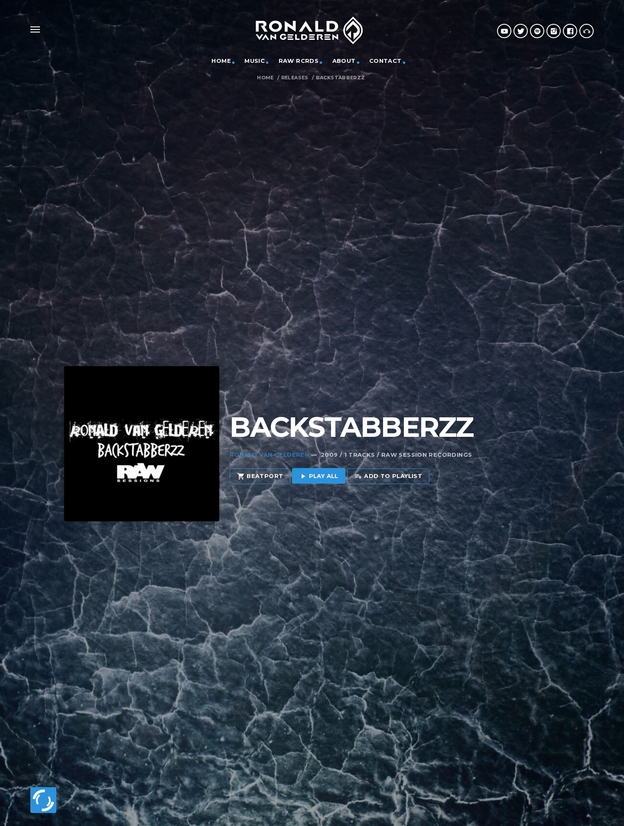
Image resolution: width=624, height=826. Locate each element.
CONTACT (385, 60)
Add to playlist (388, 459)
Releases (295, 77)
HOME (221, 60)
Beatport (260, 459)
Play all (318, 459)
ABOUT (344, 60)
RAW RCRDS (299, 60)
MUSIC (254, 60)
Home (265, 77)
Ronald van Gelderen (269, 437)
